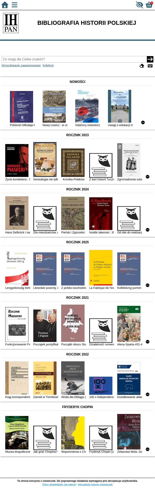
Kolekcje (48, 65)
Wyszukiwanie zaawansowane (21, 65)
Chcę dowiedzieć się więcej (59, 484)
